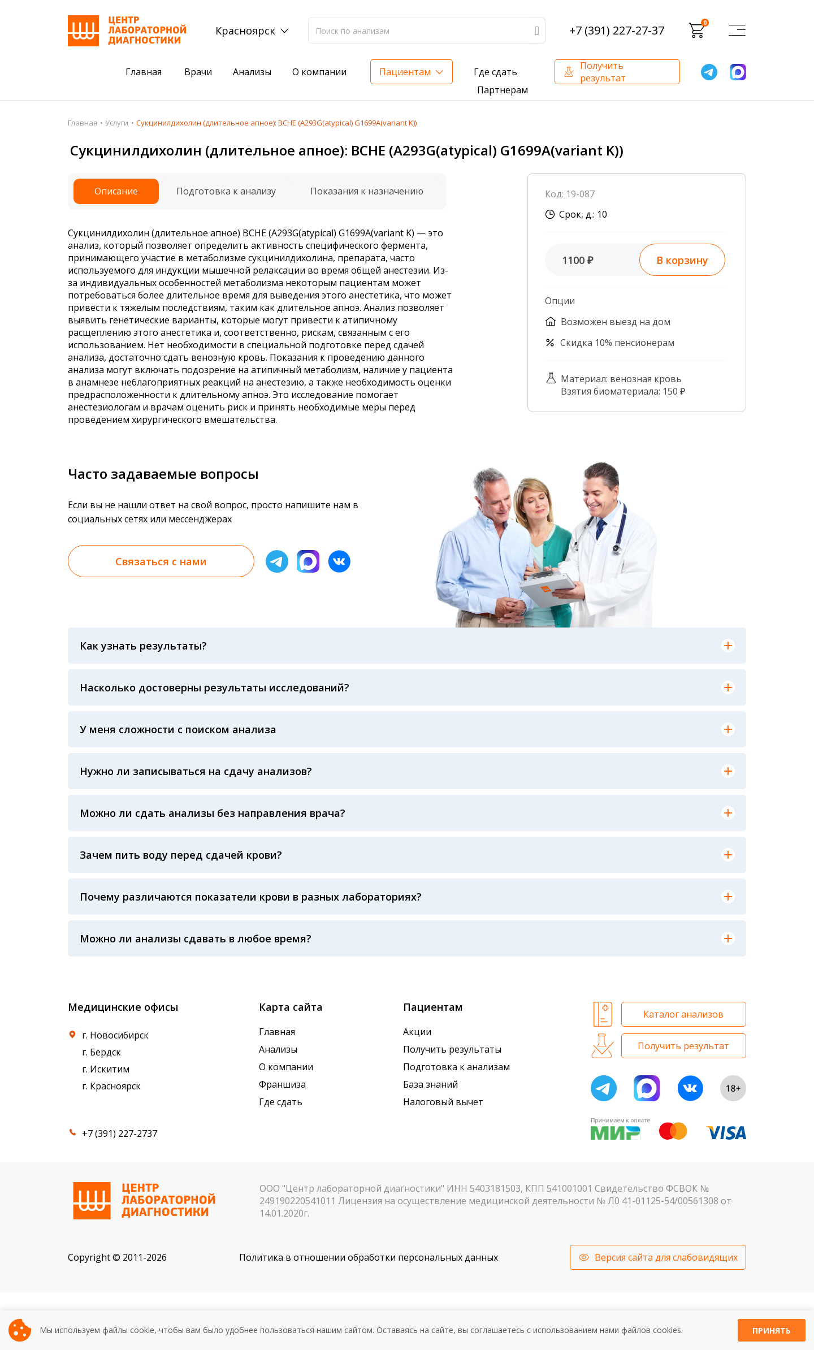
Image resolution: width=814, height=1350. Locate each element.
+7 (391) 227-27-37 (616, 30)
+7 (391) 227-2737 (119, 1133)
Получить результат (603, 71)
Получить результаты (452, 1049)
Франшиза (282, 1084)
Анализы (252, 72)
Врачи (198, 72)
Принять (771, 1330)
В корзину (682, 260)
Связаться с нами (161, 561)
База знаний (430, 1084)
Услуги (116, 123)
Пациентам (405, 72)
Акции (417, 1032)
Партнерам (502, 90)
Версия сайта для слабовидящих (666, 1257)
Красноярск (245, 30)
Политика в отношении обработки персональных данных (368, 1257)
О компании (319, 72)
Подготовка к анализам (456, 1067)
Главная (143, 72)
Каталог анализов (683, 1014)
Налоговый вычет (443, 1102)
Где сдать (495, 72)
